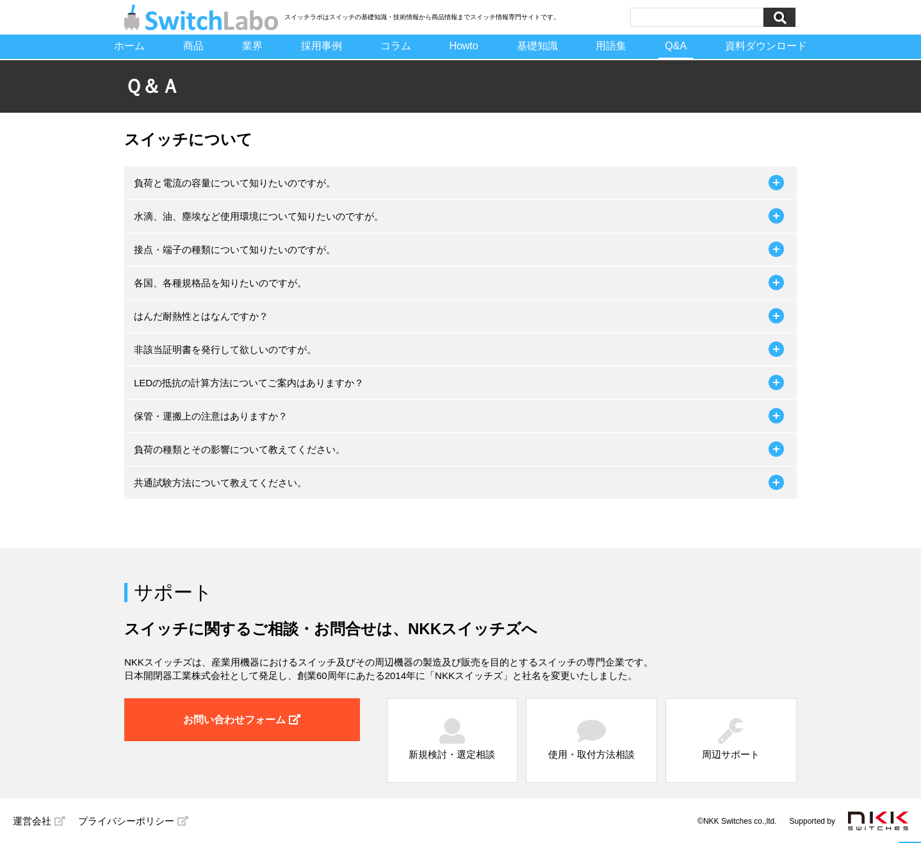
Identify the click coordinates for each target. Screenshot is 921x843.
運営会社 (39, 820)
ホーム (128, 45)
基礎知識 (537, 45)
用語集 (611, 45)
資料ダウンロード (767, 45)
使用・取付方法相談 (591, 739)
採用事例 (320, 45)
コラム (395, 45)
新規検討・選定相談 (452, 739)
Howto (463, 45)
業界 (251, 45)
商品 (193, 45)
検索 (779, 16)
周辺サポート (731, 739)
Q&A (676, 45)
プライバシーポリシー (133, 820)
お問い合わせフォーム (241, 719)
